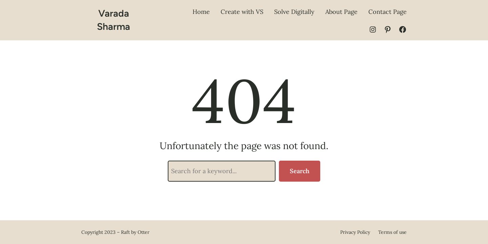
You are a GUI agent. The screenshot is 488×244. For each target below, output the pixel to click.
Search (299, 171)
